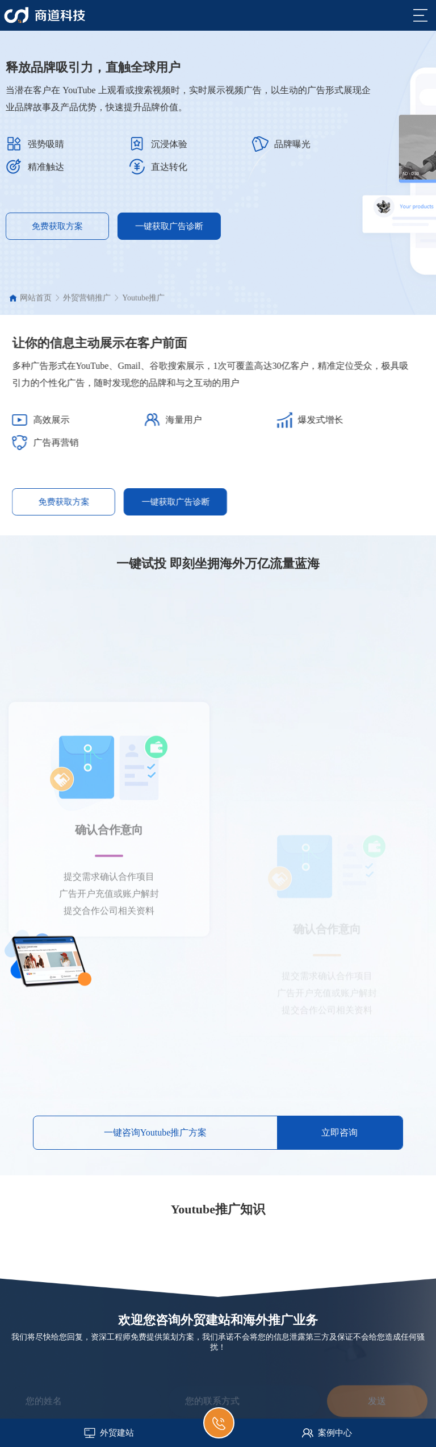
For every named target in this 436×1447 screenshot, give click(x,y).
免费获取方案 (118, 501)
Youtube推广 (143, 302)
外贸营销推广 (87, 302)
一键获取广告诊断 (121, 226)
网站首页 (36, 302)
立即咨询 (339, 1132)
